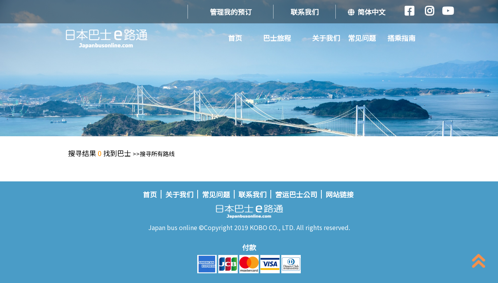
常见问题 (362, 38)
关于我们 (326, 38)
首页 (235, 38)
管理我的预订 (231, 12)
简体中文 (367, 12)
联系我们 (305, 12)
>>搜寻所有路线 (154, 153)
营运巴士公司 (296, 194)
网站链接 (340, 194)
